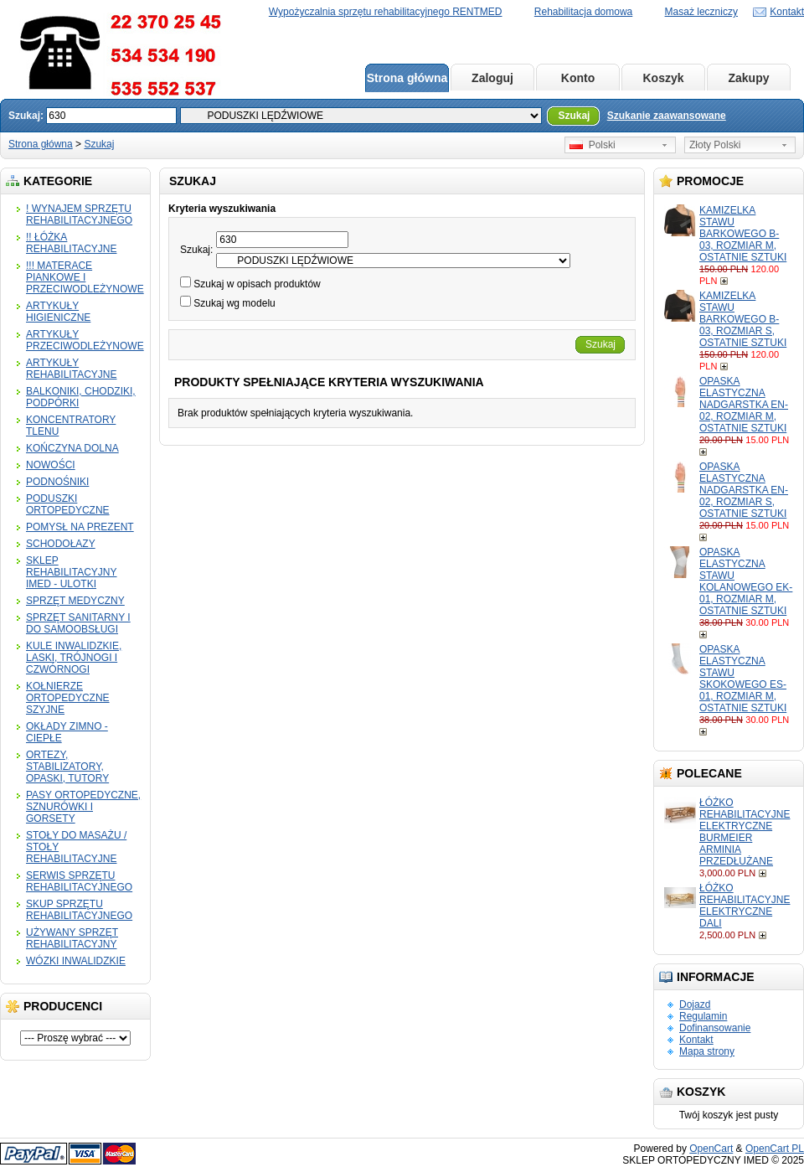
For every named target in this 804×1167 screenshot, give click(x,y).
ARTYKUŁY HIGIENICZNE (58, 311)
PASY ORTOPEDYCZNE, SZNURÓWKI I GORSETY (83, 806)
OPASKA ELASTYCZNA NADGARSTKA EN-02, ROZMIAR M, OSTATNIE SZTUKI (743, 404)
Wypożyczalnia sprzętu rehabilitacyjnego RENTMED (385, 12)
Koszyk (662, 78)
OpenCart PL (774, 1148)
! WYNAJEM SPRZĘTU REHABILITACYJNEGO (79, 214)
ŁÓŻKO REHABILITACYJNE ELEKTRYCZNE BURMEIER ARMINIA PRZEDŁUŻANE (744, 832)
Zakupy (748, 78)
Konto (578, 78)
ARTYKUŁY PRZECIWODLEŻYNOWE (85, 340)
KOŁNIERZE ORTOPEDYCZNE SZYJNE (68, 697)
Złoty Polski (714, 145)
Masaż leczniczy (701, 12)
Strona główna (407, 78)
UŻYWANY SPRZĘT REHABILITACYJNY (72, 938)
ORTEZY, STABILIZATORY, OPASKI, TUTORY (67, 766)
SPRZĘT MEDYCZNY (75, 601)
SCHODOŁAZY (60, 544)
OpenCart (711, 1148)
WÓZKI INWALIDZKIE (76, 961)
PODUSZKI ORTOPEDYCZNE (68, 504)
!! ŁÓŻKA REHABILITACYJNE (71, 243)
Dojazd (694, 1004)
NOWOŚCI (50, 465)
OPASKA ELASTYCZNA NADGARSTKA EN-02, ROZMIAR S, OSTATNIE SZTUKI (743, 490)
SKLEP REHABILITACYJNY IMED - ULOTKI (71, 572)
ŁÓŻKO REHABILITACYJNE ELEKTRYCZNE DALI (744, 905)
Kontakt (787, 12)
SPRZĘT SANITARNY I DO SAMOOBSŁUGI (78, 623)
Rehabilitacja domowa (583, 12)
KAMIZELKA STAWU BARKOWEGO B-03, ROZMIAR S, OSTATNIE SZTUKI (742, 319)
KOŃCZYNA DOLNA (72, 448)
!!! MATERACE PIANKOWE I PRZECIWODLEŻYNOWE (85, 277)
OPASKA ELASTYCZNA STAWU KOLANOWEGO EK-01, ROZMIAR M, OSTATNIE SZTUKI (745, 581)
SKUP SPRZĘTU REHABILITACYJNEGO (79, 910)
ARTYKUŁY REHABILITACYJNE (71, 368)
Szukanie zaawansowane (666, 115)
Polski (593, 145)
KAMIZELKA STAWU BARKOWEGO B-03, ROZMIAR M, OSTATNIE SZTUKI (742, 233)
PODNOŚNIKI (57, 482)
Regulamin (703, 1016)
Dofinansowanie (714, 1028)
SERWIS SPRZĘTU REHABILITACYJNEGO (79, 881)
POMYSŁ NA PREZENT (80, 527)
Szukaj (99, 144)
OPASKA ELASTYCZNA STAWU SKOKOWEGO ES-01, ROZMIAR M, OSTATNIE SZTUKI (742, 678)
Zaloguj (492, 78)
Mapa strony (706, 1051)
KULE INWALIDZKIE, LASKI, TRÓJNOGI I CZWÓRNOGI (73, 657)
